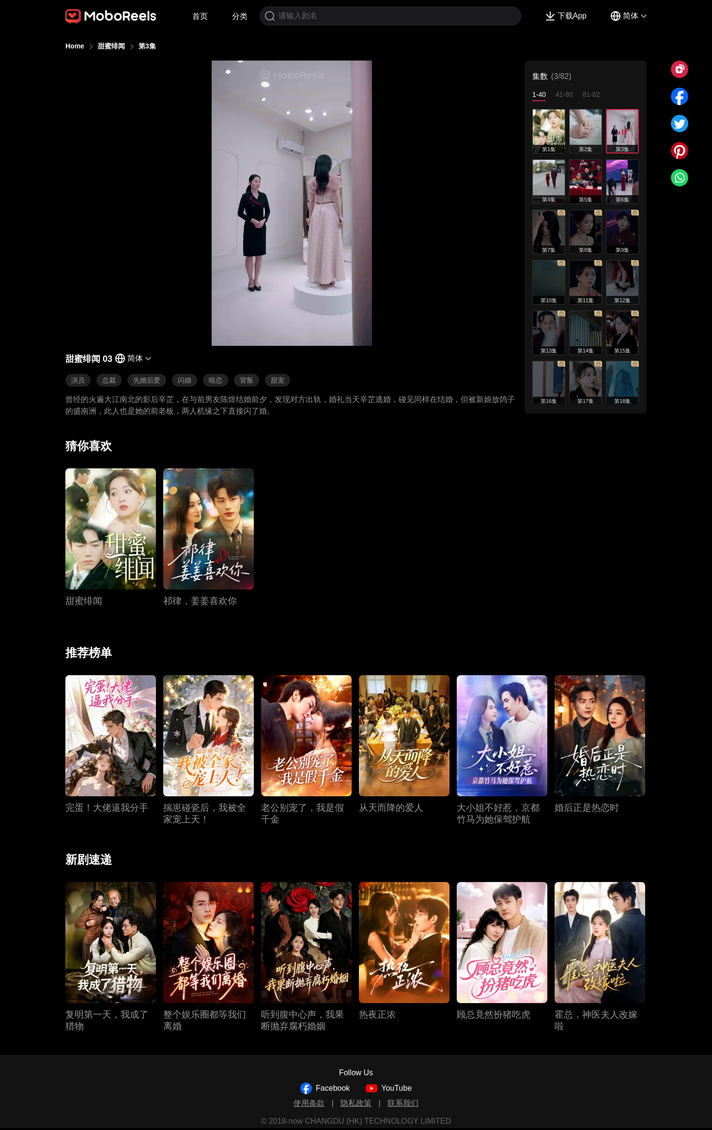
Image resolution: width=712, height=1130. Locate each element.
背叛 (246, 380)
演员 (78, 380)
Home (74, 46)
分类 (240, 16)
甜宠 (277, 380)
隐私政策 (356, 1103)
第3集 (147, 46)
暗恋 (215, 380)
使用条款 (309, 1103)
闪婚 (184, 380)
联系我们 (402, 1103)
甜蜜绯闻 (111, 46)
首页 (200, 16)
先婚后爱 (146, 380)
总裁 (109, 380)
